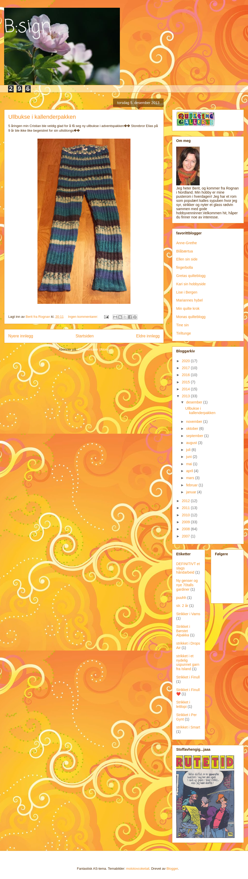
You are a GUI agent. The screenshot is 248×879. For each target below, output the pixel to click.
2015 (186, 382)
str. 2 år (182, 606)
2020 (186, 361)
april (190, 471)
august (192, 443)
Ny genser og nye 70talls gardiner (187, 585)
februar (192, 485)
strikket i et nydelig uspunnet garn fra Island (187, 662)
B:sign (27, 27)
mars (190, 478)
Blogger (172, 868)
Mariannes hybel (189, 300)
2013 (186, 396)
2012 (186, 501)
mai (189, 464)
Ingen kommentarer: (83, 317)
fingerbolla (184, 267)
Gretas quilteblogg (191, 276)
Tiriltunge (183, 333)
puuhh (181, 598)
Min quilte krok (187, 308)
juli (188, 450)
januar (191, 492)
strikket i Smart (188, 727)
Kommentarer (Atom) (93, 349)
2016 (186, 375)
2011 (186, 508)
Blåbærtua (184, 251)
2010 (186, 515)
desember (194, 402)
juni (189, 457)
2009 (186, 522)
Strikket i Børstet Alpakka (183, 630)
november (194, 421)
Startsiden (84, 336)
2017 (186, 368)
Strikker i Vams (188, 614)
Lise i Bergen (186, 292)
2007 (186, 536)
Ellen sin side (187, 259)
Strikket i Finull (188, 677)
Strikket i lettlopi (183, 704)
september (195, 436)
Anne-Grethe (186, 243)
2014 (186, 389)
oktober (192, 428)
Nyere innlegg (20, 336)
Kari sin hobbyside (191, 284)
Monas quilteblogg (191, 317)
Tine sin (182, 325)
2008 (186, 529)
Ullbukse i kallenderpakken (42, 117)
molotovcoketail (137, 868)
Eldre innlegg (148, 336)
